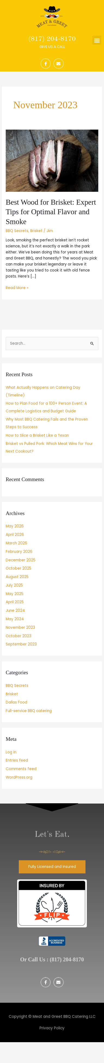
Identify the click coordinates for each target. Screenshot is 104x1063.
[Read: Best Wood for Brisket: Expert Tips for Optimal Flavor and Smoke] (52, 160)
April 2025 (15, 602)
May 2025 (14, 593)
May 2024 (15, 619)
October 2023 (18, 636)
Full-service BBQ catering (29, 710)
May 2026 (15, 526)
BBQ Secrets (17, 230)
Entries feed (17, 760)
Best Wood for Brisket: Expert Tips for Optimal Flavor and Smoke (51, 212)
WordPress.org (19, 777)
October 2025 (18, 568)
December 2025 (20, 560)
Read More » (17, 287)
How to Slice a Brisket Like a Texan (37, 435)
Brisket (36, 230)
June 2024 (15, 610)
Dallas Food (16, 702)
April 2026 (15, 534)
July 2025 (14, 585)
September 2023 (21, 644)
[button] (96, 40)
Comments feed (21, 768)
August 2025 (17, 576)
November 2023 (20, 627)
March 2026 (16, 543)
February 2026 (19, 551)
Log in (11, 752)
